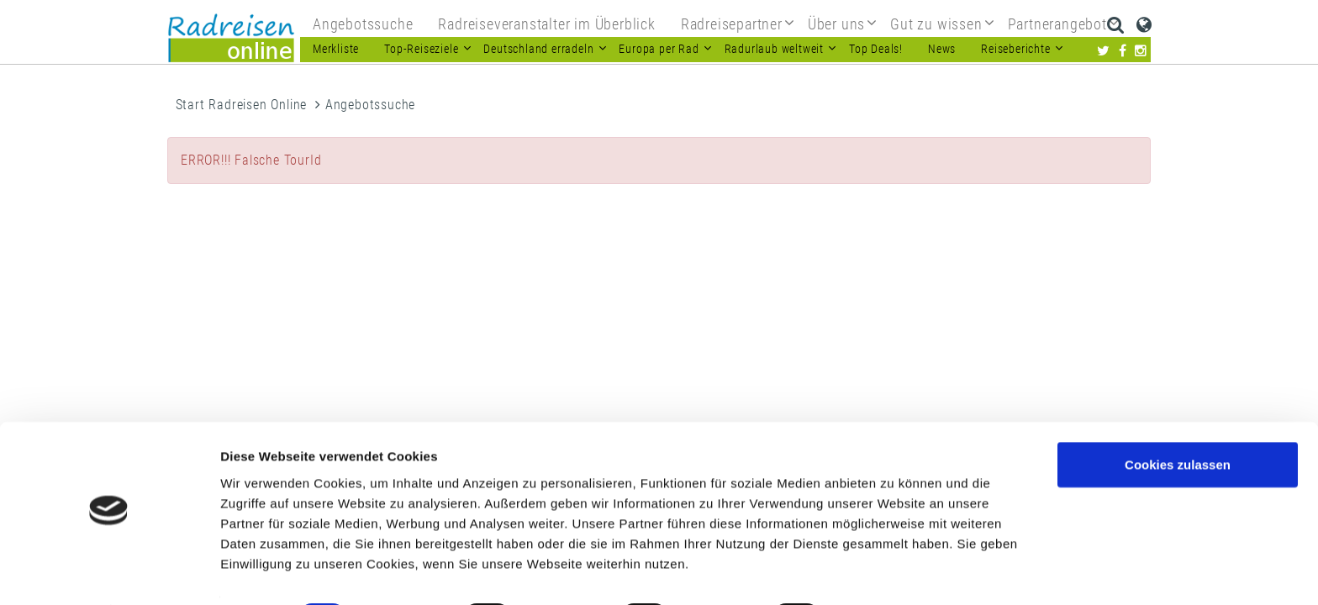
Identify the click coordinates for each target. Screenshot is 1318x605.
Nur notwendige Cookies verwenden (1178, 480)
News (942, 49)
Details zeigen (893, 572)
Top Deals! (876, 49)
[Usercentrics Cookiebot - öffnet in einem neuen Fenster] (108, 572)
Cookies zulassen (1178, 418)
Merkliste (336, 49)
